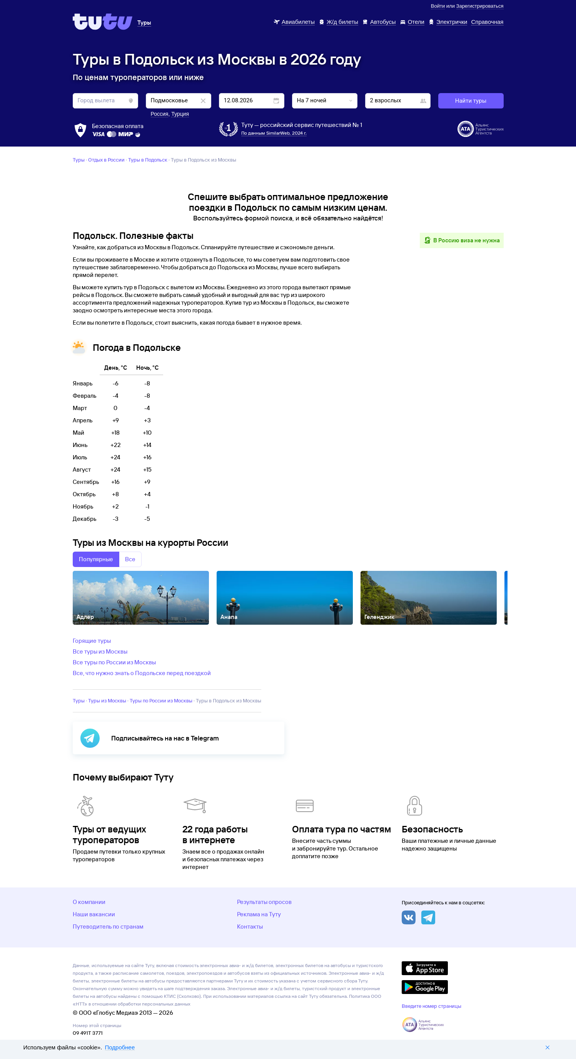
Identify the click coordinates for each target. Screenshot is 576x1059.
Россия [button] (160, 114)
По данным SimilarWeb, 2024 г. (274, 133)
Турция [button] (180, 114)
